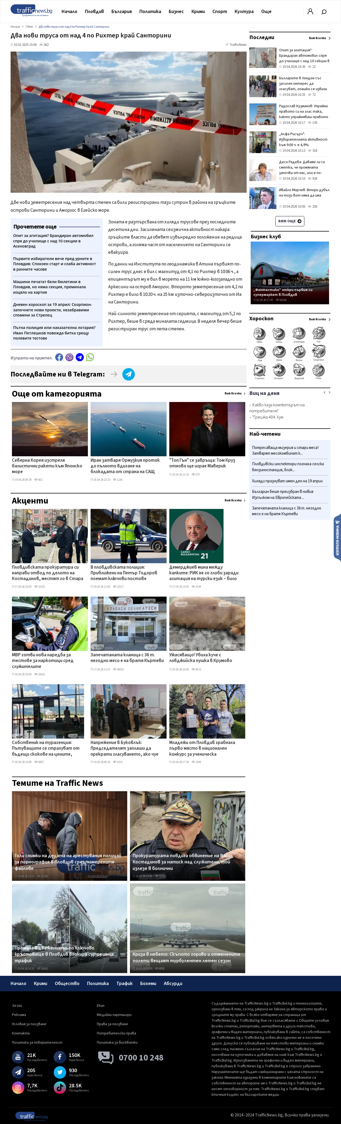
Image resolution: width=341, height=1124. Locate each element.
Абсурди (173, 983)
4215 (117, 762)
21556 (42, 876)
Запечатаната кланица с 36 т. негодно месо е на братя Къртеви (127, 658)
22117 (118, 587)
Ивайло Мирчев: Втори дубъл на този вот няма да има (304, 192)
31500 (160, 876)
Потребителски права (116, 1033)
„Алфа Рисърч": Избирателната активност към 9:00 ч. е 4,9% (303, 139)
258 (312, 206)
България (121, 11)
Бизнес (176, 11)
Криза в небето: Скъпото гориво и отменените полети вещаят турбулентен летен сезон (186, 957)
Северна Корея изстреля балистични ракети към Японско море (47, 466)
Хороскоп (261, 318)
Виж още (289, 221)
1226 (117, 480)
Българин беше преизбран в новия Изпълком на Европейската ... (282, 495)
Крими (198, 11)
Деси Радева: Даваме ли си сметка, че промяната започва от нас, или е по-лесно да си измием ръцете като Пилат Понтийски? (303, 172)
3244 (196, 762)
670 (196, 475)
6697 (39, 762)
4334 (196, 587)
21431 (39, 587)
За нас (17, 1005)
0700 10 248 (141, 1058)
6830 (159, 969)
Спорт (219, 11)
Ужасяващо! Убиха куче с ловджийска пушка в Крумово (200, 658)
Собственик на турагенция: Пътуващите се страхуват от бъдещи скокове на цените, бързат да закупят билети (45, 749)
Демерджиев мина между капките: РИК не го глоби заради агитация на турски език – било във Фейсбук (203, 573)
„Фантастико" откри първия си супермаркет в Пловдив (283, 292)
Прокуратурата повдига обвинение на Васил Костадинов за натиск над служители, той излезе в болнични (183, 862)
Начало (69, 11)
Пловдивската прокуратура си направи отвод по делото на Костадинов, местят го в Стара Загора (47, 573)
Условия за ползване (29, 1024)
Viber (69, 357)
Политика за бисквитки (117, 1042)
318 (312, 150)
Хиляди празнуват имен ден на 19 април (287, 481)
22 (311, 66)
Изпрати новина (337, 537)
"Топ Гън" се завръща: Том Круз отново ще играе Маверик (202, 463)
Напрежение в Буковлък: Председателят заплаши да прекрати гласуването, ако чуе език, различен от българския (124, 749)
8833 (196, 669)
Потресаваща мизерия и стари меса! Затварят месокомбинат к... (285, 451)
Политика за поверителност (37, 1042)
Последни (261, 37)
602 (38, 480)
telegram (80, 357)
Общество (67, 983)
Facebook (59, 357)
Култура (244, 11)
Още (266, 11)
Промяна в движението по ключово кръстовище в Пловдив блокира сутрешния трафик (64, 954)
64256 (281, 300)
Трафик (124, 983)
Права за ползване (112, 1024)
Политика (150, 11)
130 (312, 122)
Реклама (19, 1015)
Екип (100, 1005)
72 (311, 94)
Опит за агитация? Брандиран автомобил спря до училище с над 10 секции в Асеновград (304, 58)
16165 (42, 969)
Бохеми (148, 983)
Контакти (21, 1033)
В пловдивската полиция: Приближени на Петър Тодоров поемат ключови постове (124, 573)
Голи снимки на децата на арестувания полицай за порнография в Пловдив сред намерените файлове (68, 862)
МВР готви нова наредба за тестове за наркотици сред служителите (43, 661)
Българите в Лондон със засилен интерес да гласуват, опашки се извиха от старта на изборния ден (303, 86)
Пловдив (94, 11)
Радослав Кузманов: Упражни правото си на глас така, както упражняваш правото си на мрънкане (303, 114)
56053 (118, 669)
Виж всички (233, 393)
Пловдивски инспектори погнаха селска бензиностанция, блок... (288, 467)
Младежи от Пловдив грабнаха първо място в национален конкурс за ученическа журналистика (202, 749)
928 (312, 178)
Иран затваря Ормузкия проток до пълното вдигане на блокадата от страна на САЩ (125, 466)
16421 (39, 674)
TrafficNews (238, 44)
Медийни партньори (114, 1015)
